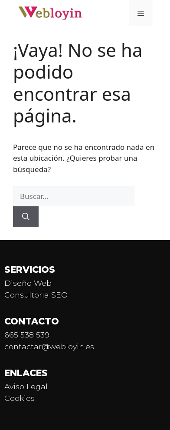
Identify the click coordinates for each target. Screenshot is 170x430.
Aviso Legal (26, 386)
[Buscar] (26, 216)
